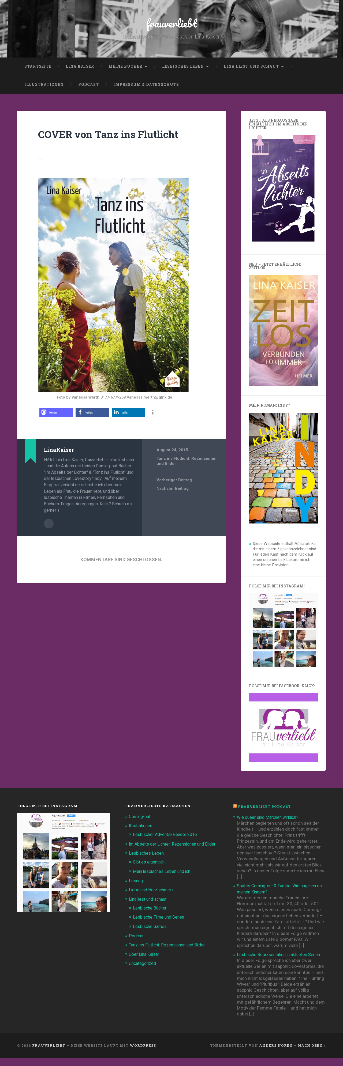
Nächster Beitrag (172, 490)
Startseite (37, 68)
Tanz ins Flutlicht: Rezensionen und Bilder (170, 952)
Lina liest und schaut (251, 68)
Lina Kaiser (80, 68)
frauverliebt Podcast (266, 808)
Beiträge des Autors (49, 525)
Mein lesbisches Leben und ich (163, 879)
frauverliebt (171, 23)
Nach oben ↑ (312, 1053)
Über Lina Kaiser (145, 961)
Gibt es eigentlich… (152, 870)
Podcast (88, 86)
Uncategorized (144, 970)
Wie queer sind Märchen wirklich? (270, 819)
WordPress (143, 1053)
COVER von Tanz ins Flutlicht (115, 136)
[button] (56, 414)
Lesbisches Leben (183, 68)
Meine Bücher (125, 68)
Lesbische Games (151, 934)
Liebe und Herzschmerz (153, 897)
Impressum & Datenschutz (146, 86)
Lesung (136, 888)
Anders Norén (276, 1053)
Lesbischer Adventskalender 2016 (167, 836)
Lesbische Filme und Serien (160, 924)
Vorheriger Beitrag (174, 482)
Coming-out (141, 818)
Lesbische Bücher (150, 915)
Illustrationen (44, 86)
